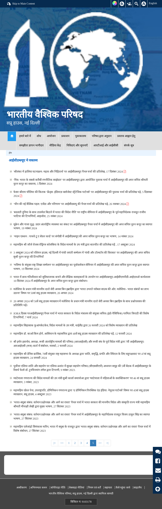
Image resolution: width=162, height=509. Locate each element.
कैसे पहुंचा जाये (123, 487)
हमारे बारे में (25, 136)
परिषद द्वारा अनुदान (102, 136)
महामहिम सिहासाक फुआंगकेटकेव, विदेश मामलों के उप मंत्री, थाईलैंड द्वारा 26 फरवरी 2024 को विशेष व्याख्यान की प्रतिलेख (75, 325)
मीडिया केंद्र (55, 145)
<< (62, 442)
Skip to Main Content (21, 4)
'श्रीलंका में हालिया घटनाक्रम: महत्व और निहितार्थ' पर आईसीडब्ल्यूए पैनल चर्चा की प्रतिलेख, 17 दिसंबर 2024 (69, 171)
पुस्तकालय (80, 136)
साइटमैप (138, 487)
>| (107, 442)
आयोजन (51, 136)
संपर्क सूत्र (129, 145)
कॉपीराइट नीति (58, 487)
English (153, 3)
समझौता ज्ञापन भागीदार (31, 145)
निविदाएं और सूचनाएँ (77, 145)
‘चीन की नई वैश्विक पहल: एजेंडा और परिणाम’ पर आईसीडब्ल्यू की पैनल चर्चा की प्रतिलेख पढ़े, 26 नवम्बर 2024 (71, 203)
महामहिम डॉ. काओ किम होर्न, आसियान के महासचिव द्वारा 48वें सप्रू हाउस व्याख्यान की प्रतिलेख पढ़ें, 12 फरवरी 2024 (72, 333)
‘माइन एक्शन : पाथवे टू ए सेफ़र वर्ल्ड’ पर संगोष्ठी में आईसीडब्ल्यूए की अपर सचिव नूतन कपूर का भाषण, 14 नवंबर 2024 (73, 236)
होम (10, 153)
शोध (39, 136)
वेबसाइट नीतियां (76, 487)
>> (100, 442)
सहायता (108, 487)
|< (55, 442)
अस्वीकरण (21, 487)
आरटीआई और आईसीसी (105, 145)
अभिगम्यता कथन (38, 487)
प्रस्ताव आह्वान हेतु (126, 136)
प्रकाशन (65, 136)
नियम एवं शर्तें (94, 487)
